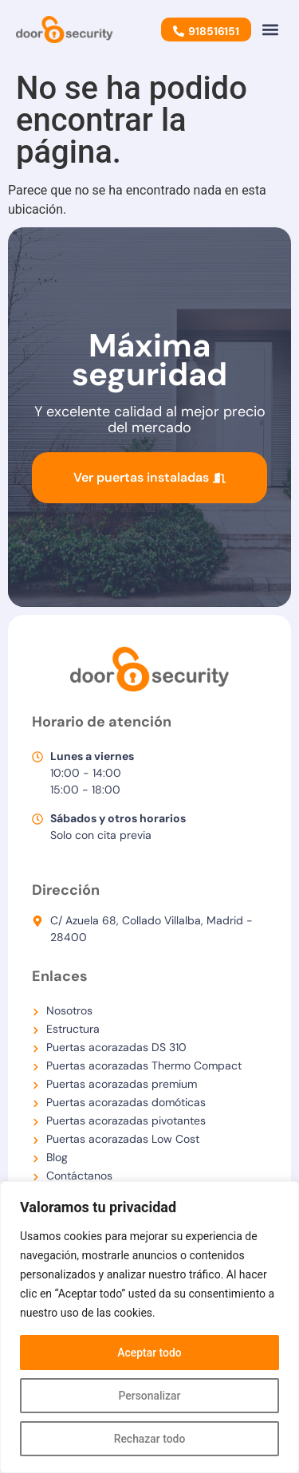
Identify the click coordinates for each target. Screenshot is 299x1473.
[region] (149, 1327)
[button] (270, 29)
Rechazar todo (149, 1438)
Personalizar (149, 1395)
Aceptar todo (149, 1352)
